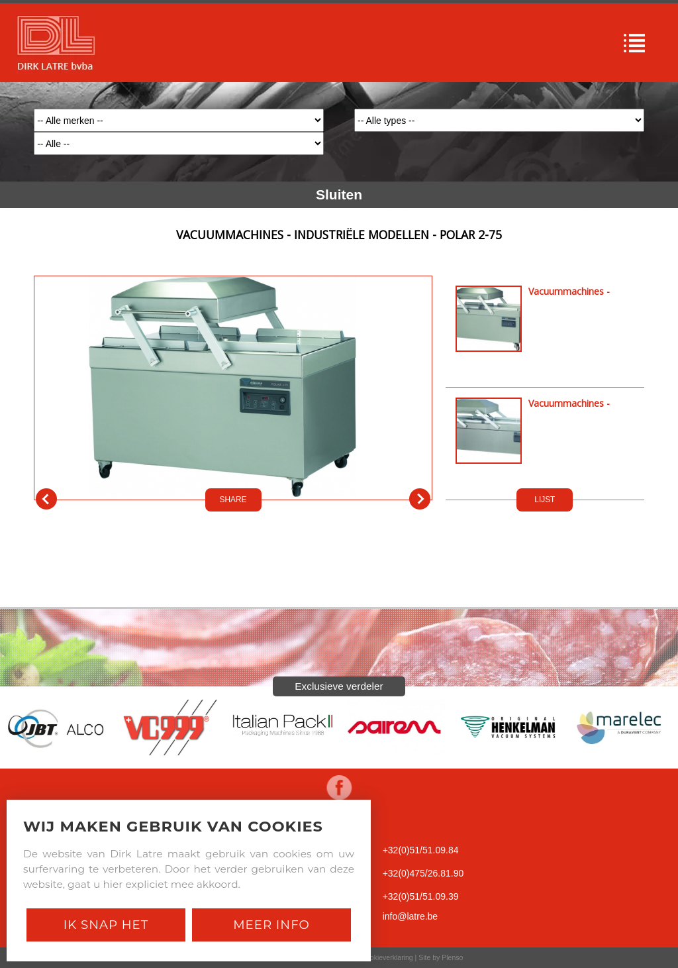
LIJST (544, 499)
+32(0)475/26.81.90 (423, 873)
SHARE (233, 499)
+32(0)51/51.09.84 (421, 850)
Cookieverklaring (386, 957)
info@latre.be (410, 916)
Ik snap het (106, 924)
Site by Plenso (440, 957)
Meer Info (271, 924)
